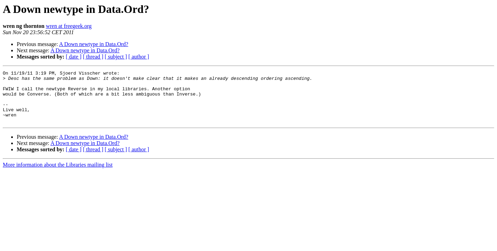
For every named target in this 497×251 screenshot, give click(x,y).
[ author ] (138, 57)
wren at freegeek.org (69, 26)
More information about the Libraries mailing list (57, 175)
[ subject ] (116, 57)
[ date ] (73, 57)
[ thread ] (93, 57)
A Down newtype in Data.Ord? (93, 44)
